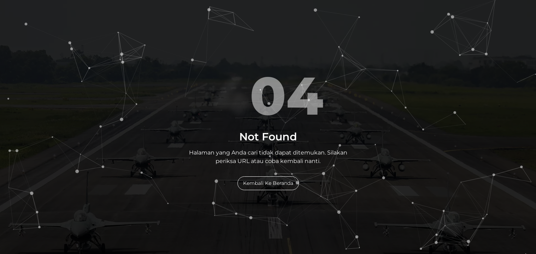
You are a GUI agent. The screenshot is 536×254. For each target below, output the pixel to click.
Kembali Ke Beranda (268, 183)
